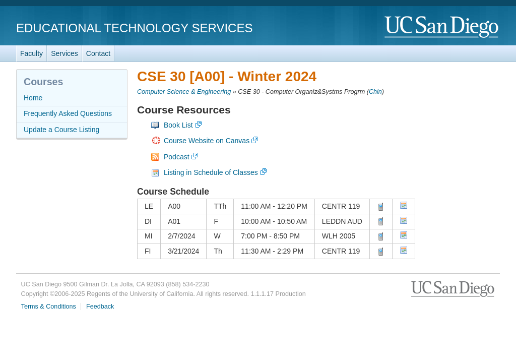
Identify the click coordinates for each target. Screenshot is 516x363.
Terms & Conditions (48, 306)
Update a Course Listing (61, 130)
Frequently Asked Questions (68, 113)
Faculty (31, 53)
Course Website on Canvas (206, 141)
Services (64, 53)
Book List (178, 125)
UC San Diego (442, 27)
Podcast (176, 157)
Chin (375, 91)
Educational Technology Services (134, 28)
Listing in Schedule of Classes (211, 172)
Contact (98, 53)
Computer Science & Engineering (184, 91)
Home (33, 98)
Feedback (100, 306)
